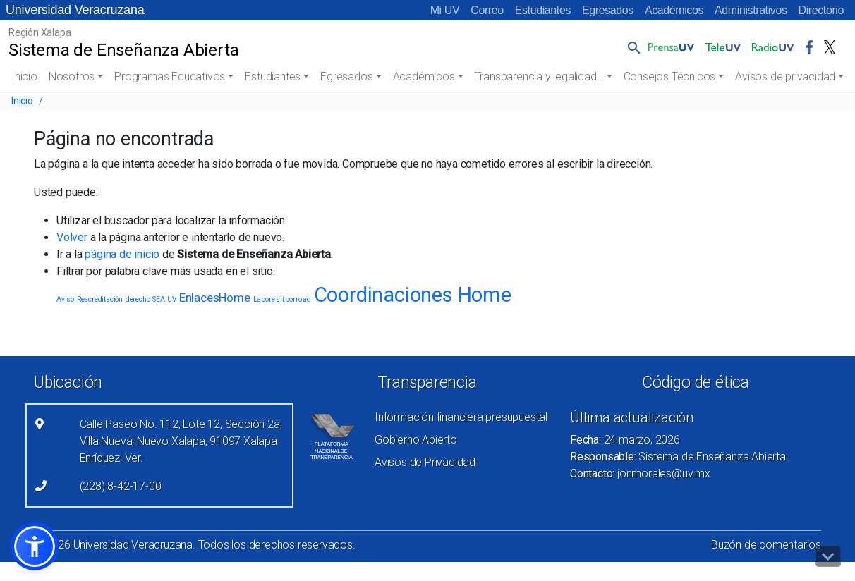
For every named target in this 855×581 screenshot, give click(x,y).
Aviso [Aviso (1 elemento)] (65, 299)
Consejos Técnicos (670, 76)
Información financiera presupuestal (461, 417)
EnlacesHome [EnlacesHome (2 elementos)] (214, 297)
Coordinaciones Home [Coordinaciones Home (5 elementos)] (412, 295)
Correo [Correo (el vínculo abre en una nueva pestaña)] (487, 10)
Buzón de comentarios (766, 544)
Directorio (821, 10)
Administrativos (751, 10)
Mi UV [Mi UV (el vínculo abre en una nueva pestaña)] (445, 10)
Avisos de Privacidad (425, 462)
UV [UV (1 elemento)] (171, 299)
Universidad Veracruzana (75, 10)
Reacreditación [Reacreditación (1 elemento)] (100, 299)
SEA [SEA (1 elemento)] (158, 299)
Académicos (674, 10)
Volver (71, 237)
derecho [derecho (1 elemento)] (138, 299)
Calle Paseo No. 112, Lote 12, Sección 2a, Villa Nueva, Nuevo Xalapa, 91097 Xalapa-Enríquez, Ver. (181, 441)
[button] (631, 47)
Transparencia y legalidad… (539, 76)
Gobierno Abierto (416, 439)
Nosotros (72, 76)
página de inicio (122, 254)
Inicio (24, 76)
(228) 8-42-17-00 (121, 486)
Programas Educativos (169, 76)
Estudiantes (543, 10)
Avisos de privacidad (785, 76)
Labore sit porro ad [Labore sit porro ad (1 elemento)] (282, 299)
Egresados (607, 10)
